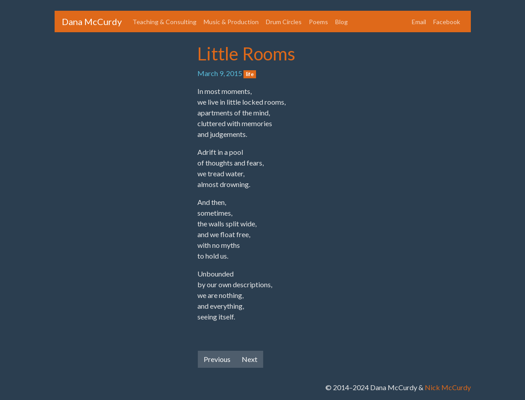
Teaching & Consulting (164, 22)
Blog (341, 22)
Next (249, 359)
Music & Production (231, 22)
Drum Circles (284, 22)
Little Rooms (246, 53)
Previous (217, 359)
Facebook (446, 22)
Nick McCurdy (448, 387)
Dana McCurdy (92, 21)
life (250, 74)
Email (419, 22)
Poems (318, 22)
